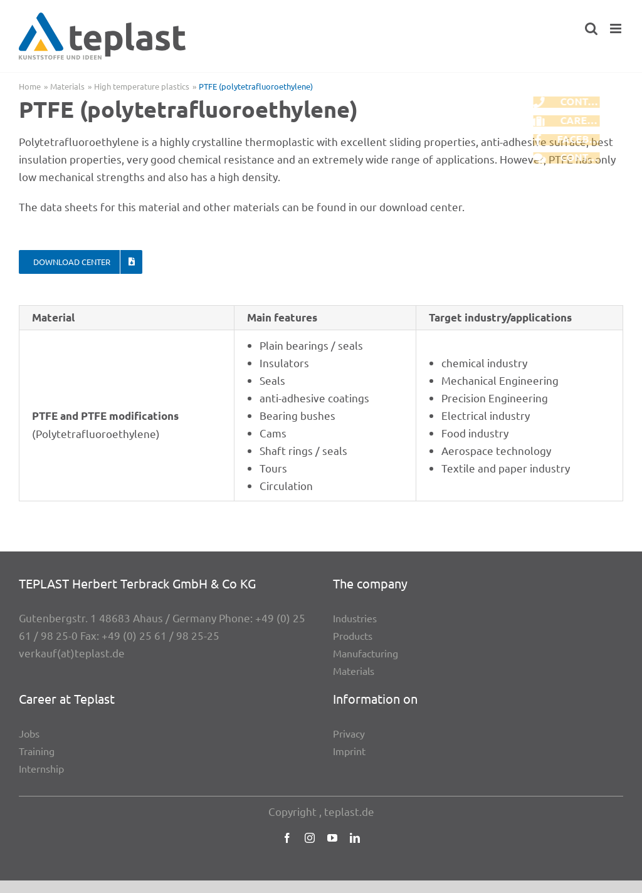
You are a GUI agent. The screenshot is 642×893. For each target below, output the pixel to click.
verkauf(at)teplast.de (72, 652)
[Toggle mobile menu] (616, 28)
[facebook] (287, 838)
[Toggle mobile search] (591, 28)
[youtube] (332, 838)
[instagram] (310, 838)
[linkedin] (355, 838)
